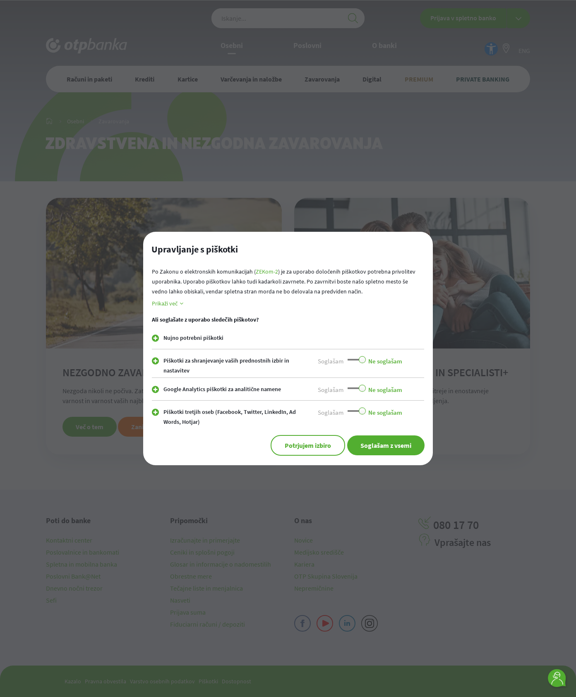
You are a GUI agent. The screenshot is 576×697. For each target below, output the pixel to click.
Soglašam (330, 361)
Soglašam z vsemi (385, 445)
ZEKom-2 (267, 271)
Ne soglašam (385, 361)
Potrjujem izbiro (308, 445)
